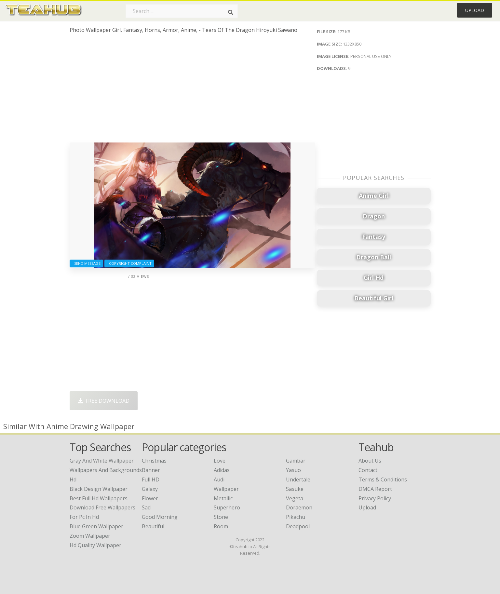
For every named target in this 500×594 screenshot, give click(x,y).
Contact (367, 470)
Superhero (227, 507)
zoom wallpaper (90, 535)
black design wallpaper (99, 489)
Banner (151, 470)
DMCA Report (375, 489)
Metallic (223, 498)
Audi (219, 479)
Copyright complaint (129, 263)
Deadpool (298, 526)
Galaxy (150, 489)
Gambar (295, 460)
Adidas (222, 470)
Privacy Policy (374, 498)
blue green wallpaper (96, 526)
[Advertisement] (192, 90)
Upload (474, 10)
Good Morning (160, 516)
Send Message (86, 263)
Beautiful (153, 526)
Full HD (150, 479)
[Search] (230, 12)
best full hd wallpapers (99, 498)
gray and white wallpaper (102, 460)
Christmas (154, 460)
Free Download (103, 400)
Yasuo (293, 470)
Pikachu (295, 516)
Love (219, 460)
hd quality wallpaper (95, 545)
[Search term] (182, 11)
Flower (150, 498)
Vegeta (294, 498)
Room (221, 526)
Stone (221, 516)
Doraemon (299, 507)
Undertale (298, 479)
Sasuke (295, 489)
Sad (146, 507)
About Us (369, 460)
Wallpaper (226, 489)
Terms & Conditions (382, 479)
